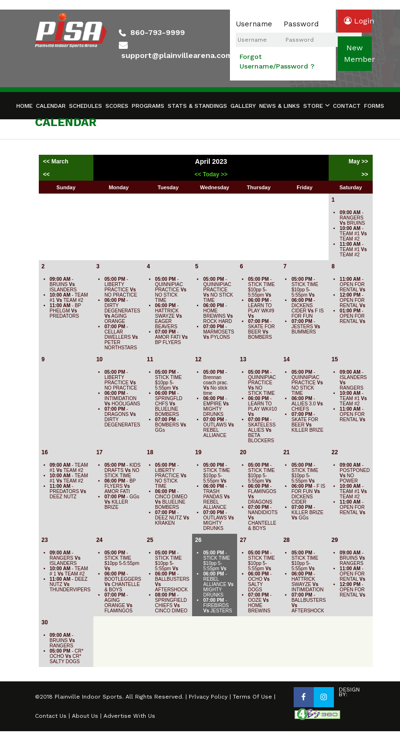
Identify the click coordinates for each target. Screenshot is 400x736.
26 (198, 540)
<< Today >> (211, 174)
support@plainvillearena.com (176, 55)
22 (334, 452)
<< (46, 174)
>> (365, 174)
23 (45, 540)
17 (99, 452)
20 (243, 452)
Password (301, 24)
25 (150, 540)
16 (45, 452)
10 (99, 359)
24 (99, 540)
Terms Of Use (252, 696)
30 (45, 622)
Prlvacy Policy (208, 696)
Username (254, 24)
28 (286, 540)
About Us (85, 716)
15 (334, 359)
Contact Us (51, 716)
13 (243, 359)
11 (150, 359)
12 (198, 359)
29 (334, 540)
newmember (358, 53)
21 (286, 452)
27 (243, 540)
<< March (56, 161)
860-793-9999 (157, 32)
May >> (358, 161)
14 (286, 359)
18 (150, 452)
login (358, 20)
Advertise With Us (129, 716)
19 (198, 452)
